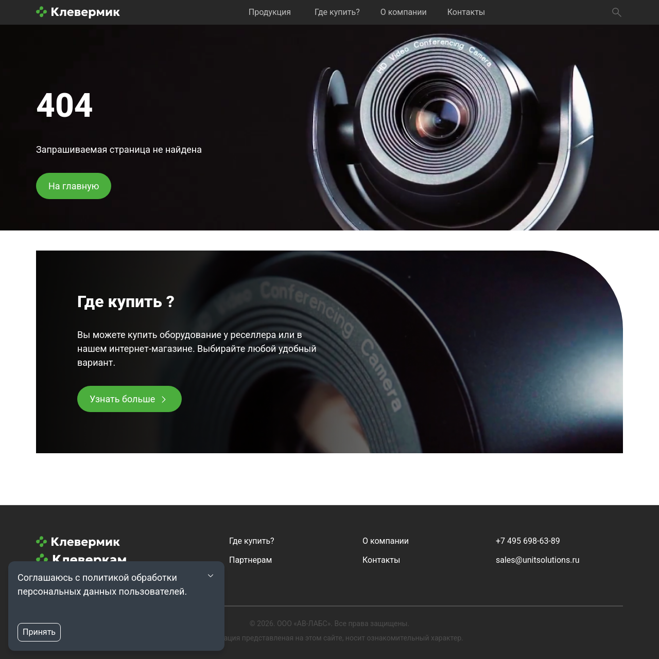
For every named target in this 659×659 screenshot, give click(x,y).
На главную (73, 186)
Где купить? (337, 12)
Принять (39, 632)
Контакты (466, 12)
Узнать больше (122, 399)
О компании (403, 12)
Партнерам (250, 560)
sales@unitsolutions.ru (538, 560)
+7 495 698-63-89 (528, 541)
